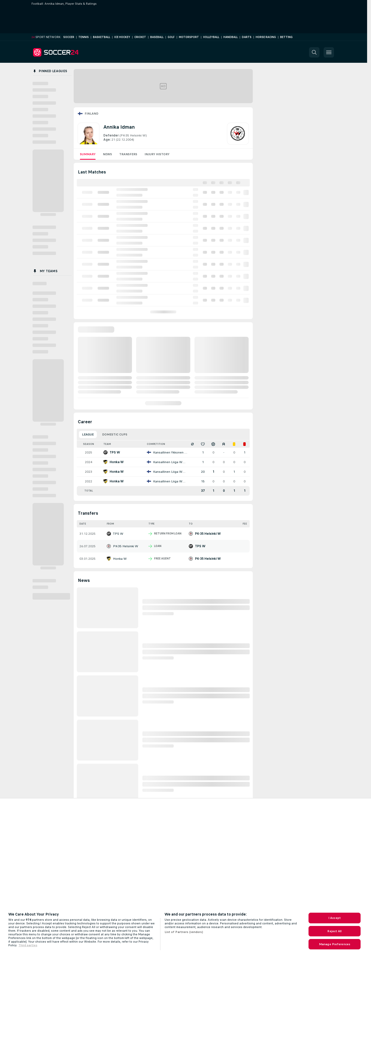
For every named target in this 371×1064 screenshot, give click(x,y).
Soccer (68, 37)
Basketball (101, 37)
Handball (230, 37)
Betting (286, 37)
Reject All (334, 931)
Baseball (157, 37)
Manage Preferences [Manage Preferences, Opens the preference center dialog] (334, 944)
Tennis (83, 37)
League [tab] (88, 434)
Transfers (128, 154)
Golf (171, 37)
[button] (314, 52)
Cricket (140, 37)
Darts (246, 37)
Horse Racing (266, 37)
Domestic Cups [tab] (114, 434)
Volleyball (211, 37)
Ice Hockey (122, 37)
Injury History (156, 154)
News (107, 154)
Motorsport (189, 37)
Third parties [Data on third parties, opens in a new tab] (27, 945)
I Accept (334, 918)
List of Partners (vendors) (184, 932)
